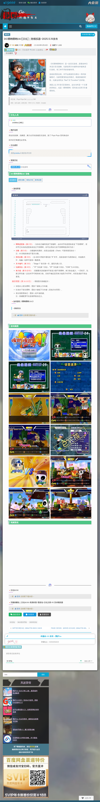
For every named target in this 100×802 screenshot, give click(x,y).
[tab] (13, 180)
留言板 (32, 749)
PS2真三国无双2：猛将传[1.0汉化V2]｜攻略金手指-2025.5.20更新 (69, 629)
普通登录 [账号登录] (44, 614)
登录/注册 (22, 3)
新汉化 (7, 34)
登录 (20, 315)
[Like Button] (82, 798)
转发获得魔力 (88, 35)
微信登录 (33, 3)
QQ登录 (44, 3)
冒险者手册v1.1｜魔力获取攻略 (24, 732)
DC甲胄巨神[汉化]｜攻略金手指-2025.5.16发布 (29, 629)
